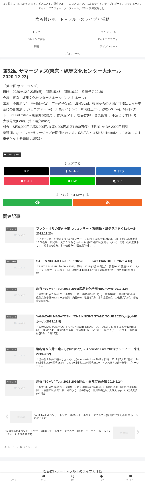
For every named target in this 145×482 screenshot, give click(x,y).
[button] (118, 181)
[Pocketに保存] (26, 181)
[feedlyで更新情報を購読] (37, 202)
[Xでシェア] (26, 171)
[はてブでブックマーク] (118, 171)
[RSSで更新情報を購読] (107, 202)
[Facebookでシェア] (72, 171)
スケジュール (12, 154)
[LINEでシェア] (72, 181)
